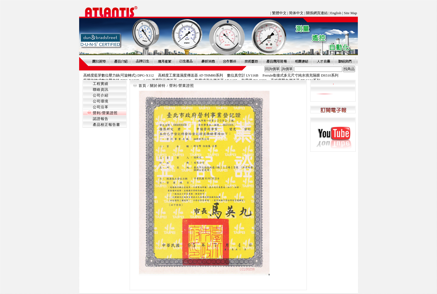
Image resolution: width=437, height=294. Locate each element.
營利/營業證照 (105, 113)
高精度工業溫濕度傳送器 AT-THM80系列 (190, 75)
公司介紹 (100, 95)
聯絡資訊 (100, 89)
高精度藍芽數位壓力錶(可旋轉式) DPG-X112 (118, 75)
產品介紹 (120, 61)
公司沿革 (100, 107)
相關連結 (301, 61)
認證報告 (100, 119)
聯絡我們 (344, 61)
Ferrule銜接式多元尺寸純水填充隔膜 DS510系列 (300, 75)
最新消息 (207, 61)
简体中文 (296, 13)
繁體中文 (279, 13)
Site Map (350, 13)
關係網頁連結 (317, 13)
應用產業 (164, 61)
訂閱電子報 (333, 110)
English (335, 13)
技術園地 (251, 61)
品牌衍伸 (142, 61)
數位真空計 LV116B (242, 75)
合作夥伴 (229, 61)
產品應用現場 (276, 61)
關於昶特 (99, 61)
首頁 (142, 86)
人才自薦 (323, 61)
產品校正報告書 (106, 124)
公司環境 (100, 101)
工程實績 (100, 84)
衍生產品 (185, 61)
